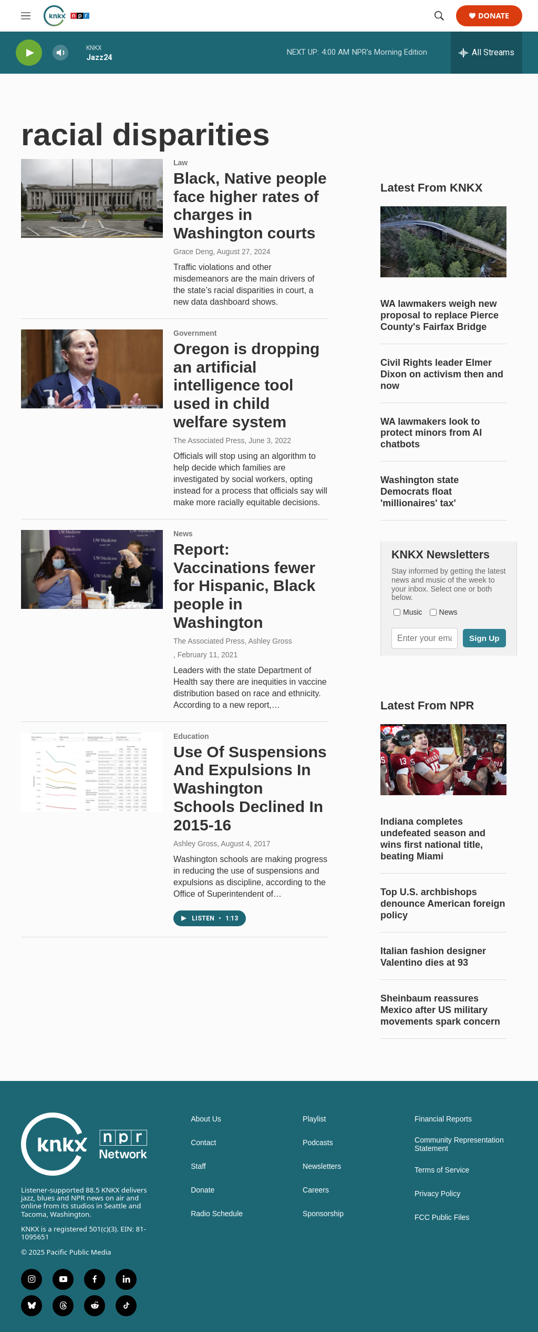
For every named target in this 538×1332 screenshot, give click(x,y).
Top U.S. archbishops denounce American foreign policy (442, 903)
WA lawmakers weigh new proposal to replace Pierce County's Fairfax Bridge (439, 315)
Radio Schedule (217, 1214)
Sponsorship (323, 1214)
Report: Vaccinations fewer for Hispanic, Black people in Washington (244, 585)
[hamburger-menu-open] (26, 15)
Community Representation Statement (459, 1144)
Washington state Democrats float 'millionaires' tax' (419, 491)
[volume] (60, 53)
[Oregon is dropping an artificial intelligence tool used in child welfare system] (92, 368)
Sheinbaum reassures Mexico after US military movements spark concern (440, 1010)
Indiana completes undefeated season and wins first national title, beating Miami (432, 839)
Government (194, 333)
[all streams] (486, 53)
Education (191, 736)
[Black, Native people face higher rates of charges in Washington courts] (92, 198)
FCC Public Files (442, 1217)
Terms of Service (442, 1170)
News (183, 533)
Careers (316, 1190)
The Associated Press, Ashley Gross (232, 641)
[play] (28, 53)
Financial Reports (443, 1119)
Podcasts (318, 1143)
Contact (203, 1143)
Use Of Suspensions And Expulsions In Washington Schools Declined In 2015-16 (250, 788)
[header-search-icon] (439, 16)
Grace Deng (193, 251)
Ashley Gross (195, 843)
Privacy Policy (437, 1194)
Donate (493, 16)
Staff (198, 1166)
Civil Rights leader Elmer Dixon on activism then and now (441, 374)
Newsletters (322, 1166)
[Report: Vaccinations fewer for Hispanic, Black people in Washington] (92, 569)
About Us (206, 1119)
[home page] (85, 1144)
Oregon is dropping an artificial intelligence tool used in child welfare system (246, 385)
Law (180, 162)
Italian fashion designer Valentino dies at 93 (433, 957)
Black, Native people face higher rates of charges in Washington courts (250, 205)
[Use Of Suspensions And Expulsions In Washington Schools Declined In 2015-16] (92, 772)
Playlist (314, 1119)
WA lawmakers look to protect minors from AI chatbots (431, 433)
